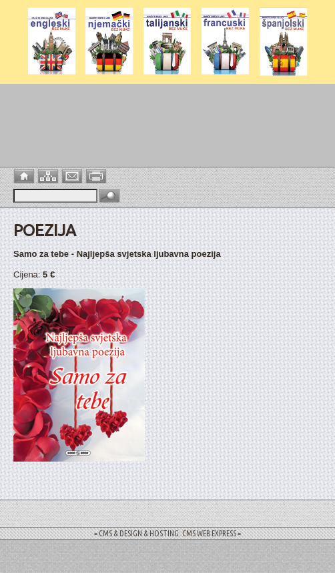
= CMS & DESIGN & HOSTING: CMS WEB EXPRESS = (167, 533)
